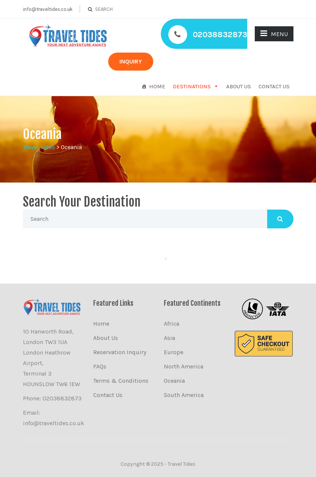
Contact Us (274, 86)
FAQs (99, 366)
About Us (238, 86)
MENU (274, 33)
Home (157, 86)
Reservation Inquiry (119, 352)
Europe (173, 352)
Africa (171, 323)
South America (184, 395)
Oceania (174, 380)
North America (183, 366)
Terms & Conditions (120, 380)
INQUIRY (130, 61)
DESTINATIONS (192, 86)
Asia (169, 337)
